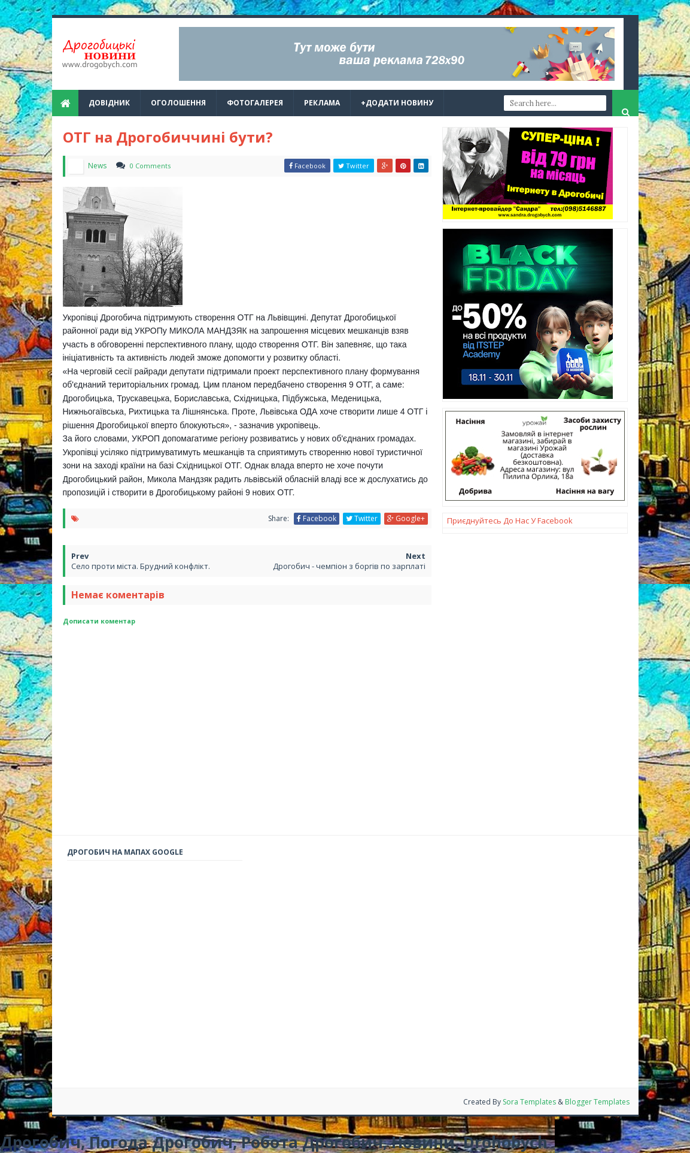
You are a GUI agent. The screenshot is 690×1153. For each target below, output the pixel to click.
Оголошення (178, 103)
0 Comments (150, 165)
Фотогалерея (255, 103)
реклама (322, 103)
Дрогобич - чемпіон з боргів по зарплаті (349, 566)
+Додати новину (397, 103)
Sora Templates (530, 1102)
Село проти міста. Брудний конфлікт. (140, 566)
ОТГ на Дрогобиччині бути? (168, 137)
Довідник (109, 103)
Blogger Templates (597, 1102)
